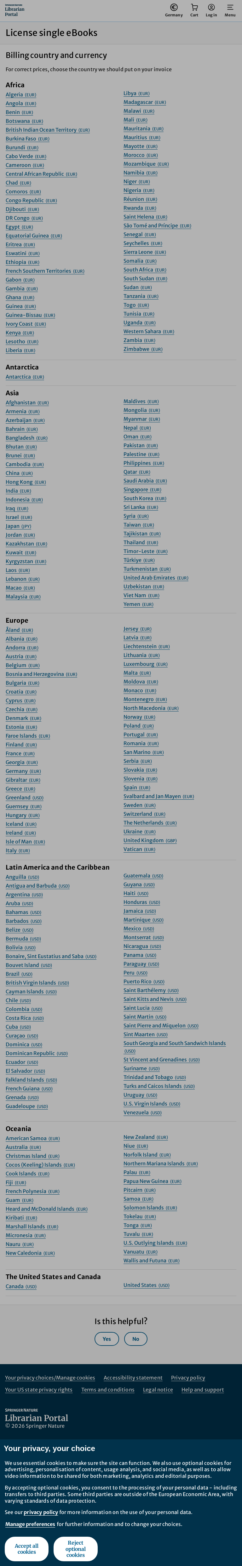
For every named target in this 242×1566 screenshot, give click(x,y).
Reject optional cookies (76, 1549)
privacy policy (41, 1512)
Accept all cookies (26, 1549)
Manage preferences (30, 1524)
